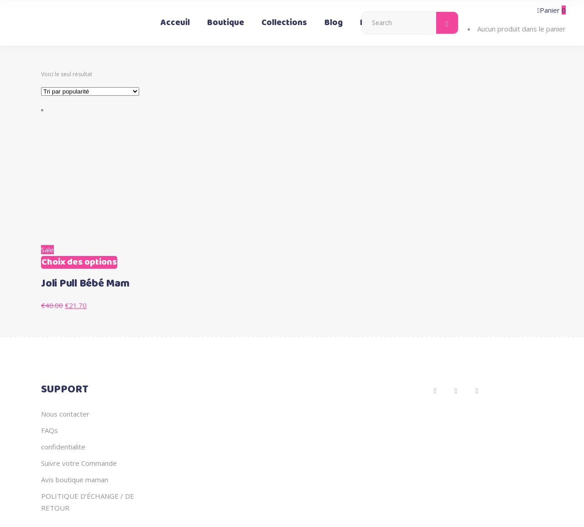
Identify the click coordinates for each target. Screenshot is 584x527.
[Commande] (90, 91)
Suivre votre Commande (79, 463)
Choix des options (79, 262)
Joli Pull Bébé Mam (85, 283)
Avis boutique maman (74, 479)
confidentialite (63, 446)
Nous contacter (65, 413)
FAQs (49, 430)
